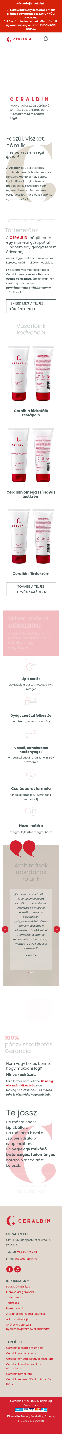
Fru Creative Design (31, 1421)
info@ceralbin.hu (26, 1259)
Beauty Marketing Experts (37, 1416)
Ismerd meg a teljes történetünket (27, 306)
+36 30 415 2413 (27, 1252)
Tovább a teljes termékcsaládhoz (31, 589)
